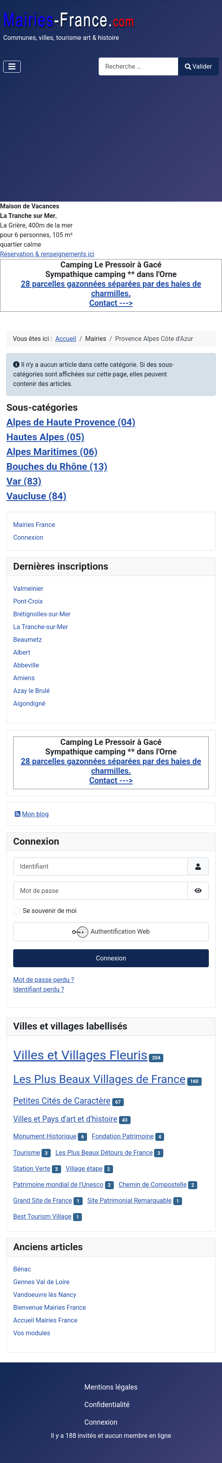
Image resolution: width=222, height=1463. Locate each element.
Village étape (84, 1168)
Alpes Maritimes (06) (51, 451)
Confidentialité (106, 1405)
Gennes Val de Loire (41, 1282)
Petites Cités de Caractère (62, 1101)
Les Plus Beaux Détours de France (104, 1152)
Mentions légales (110, 1387)
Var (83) (24, 481)
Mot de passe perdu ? (43, 980)
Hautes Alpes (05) (45, 437)
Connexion (28, 537)
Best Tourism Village (42, 1216)
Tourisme (26, 1152)
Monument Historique (44, 1136)
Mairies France (34, 525)
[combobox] (138, 66)
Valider (198, 66)
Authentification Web (111, 932)
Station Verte (31, 1168)
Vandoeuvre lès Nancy (44, 1295)
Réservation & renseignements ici (47, 254)
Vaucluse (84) (36, 496)
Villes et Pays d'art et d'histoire (65, 1119)
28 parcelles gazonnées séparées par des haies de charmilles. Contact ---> (111, 293)
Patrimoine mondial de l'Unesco (58, 1184)
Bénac (22, 1269)
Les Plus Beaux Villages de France (99, 1079)
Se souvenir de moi (50, 911)
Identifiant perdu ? (38, 989)
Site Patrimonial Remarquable (129, 1200)
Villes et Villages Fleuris (80, 1055)
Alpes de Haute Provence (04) (70, 422)
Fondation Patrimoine (123, 1136)
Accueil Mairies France (45, 1320)
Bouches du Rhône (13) (56, 466)
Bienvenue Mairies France (49, 1307)
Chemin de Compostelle (153, 1184)
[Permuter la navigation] (12, 67)
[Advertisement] (111, 142)
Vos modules (31, 1333)
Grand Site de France (42, 1200)
